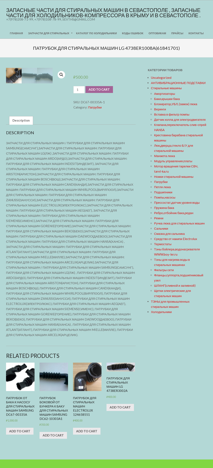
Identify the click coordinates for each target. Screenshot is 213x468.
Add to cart (99, 89)
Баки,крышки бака (167, 99)
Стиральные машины (166, 88)
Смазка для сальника (169, 233)
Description (21, 129)
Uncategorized (161, 77)
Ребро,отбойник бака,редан (173, 213)
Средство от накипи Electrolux (175, 239)
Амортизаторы (164, 93)
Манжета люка (164, 156)
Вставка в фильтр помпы (171, 114)
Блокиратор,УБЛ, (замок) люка (175, 104)
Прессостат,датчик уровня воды (177, 202)
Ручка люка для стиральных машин (179, 223)
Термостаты (163, 244)
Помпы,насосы (164, 197)
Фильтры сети (164, 270)
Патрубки (95, 107)
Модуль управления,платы (173, 161)
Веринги (160, 109)
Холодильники (161, 312)
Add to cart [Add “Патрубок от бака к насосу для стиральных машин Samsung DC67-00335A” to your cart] (19, 439)
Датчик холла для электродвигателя (180, 119)
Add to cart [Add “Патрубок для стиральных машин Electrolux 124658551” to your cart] (86, 439)
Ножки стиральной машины (173, 176)
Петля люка (162, 187)
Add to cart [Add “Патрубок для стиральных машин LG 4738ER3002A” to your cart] (120, 416)
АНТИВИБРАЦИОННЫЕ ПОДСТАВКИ (178, 83)
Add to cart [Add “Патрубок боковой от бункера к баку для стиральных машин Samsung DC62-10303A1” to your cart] (53, 443)
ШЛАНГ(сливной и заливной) (175, 285)
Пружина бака (164, 208)
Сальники (161, 228)
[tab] (21, 128)
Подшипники (163, 192)
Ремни (158, 218)
